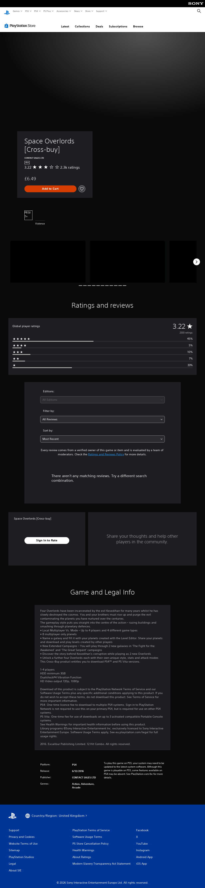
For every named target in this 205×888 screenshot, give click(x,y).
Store (87, 11)
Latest (65, 22)
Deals (99, 22)
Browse (138, 22)
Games (16, 11)
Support (100, 11)
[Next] (196, 258)
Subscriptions (118, 22)
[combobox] (102, 395)
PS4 (36, 11)
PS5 (27, 11)
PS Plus (47, 11)
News (77, 11)
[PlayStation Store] (20, 22)
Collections (82, 22)
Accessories (62, 11)
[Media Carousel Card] (47, 258)
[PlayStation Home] (7, 11)
